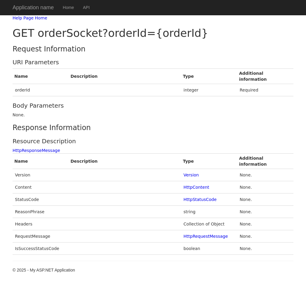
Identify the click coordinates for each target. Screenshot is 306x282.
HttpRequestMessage (205, 236)
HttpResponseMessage (36, 150)
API (86, 7)
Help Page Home (30, 18)
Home (68, 7)
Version (191, 175)
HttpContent (196, 187)
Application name (33, 7)
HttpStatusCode (200, 199)
